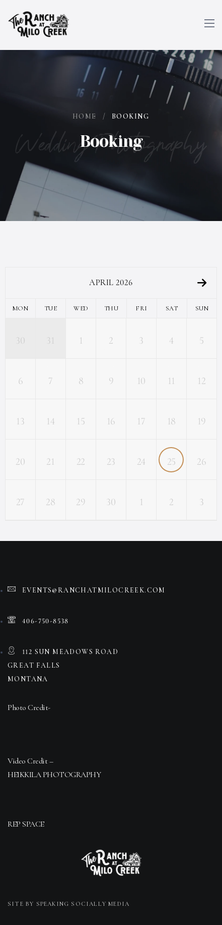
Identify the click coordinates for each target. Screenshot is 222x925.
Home (84, 116)
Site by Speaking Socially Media (68, 903)
